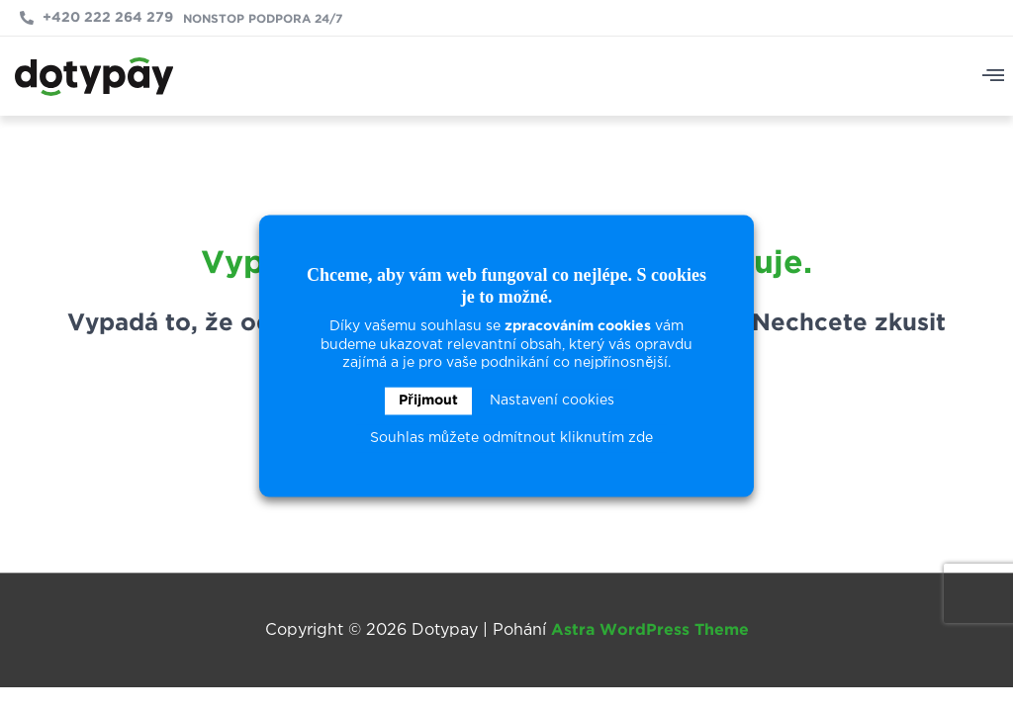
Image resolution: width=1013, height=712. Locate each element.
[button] (993, 76)
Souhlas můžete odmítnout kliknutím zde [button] (511, 439)
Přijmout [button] (428, 401)
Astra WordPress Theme (650, 630)
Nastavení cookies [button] (552, 401)
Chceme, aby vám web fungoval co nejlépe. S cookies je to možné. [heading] (506, 286)
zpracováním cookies (578, 327)
